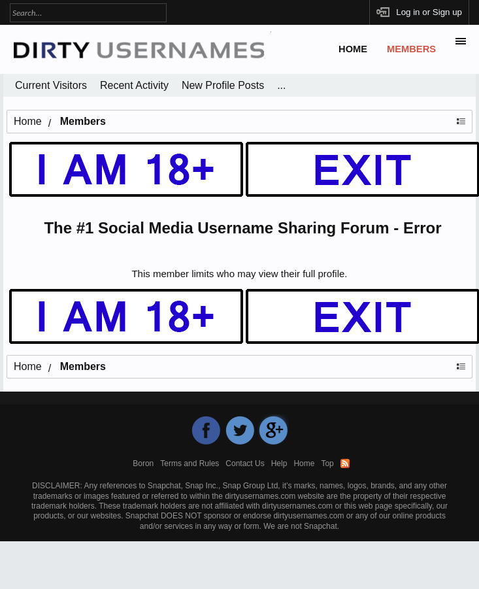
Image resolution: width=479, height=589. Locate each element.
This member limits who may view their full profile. (239, 273)
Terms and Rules (189, 463)
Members (411, 49)
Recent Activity (134, 85)
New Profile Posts (223, 85)
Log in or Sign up (429, 12)
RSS (345, 463)
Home (353, 49)
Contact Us (244, 463)
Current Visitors (51, 85)
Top (327, 463)
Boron (143, 463)
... (281, 85)
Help (279, 463)
